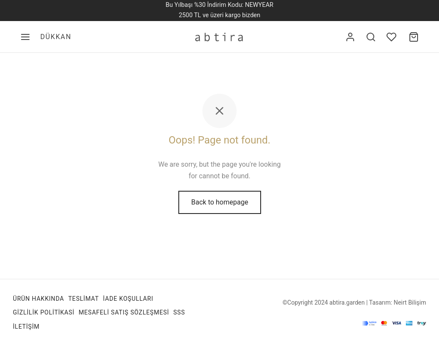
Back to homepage (219, 202)
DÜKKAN (55, 37)
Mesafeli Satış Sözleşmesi (123, 312)
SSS (179, 312)
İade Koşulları (128, 298)
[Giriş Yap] (350, 37)
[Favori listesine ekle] (392, 37)
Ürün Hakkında (38, 298)
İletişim (26, 326)
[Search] (371, 37)
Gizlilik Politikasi (44, 312)
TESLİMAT (83, 298)
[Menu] (25, 37)
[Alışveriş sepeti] (414, 37)
